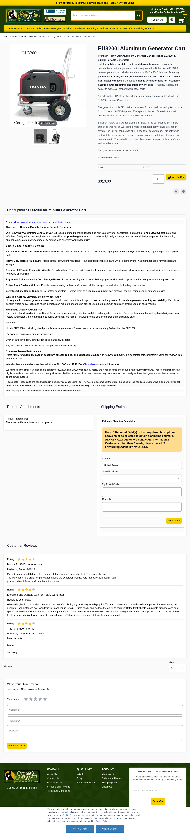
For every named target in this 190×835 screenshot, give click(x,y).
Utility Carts (55, 37)
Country (106, 458)
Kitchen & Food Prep (74, 28)
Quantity (106, 499)
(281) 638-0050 (28, 787)
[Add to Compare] (183, 191)
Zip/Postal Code (110, 484)
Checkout (107, 786)
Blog (79, 778)
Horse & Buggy (53, 28)
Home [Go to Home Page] (6, 37)
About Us (52, 774)
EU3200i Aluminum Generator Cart (80, 37)
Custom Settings (110, 829)
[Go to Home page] (23, 15)
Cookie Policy (68, 815)
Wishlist (81, 774)
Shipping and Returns (58, 786)
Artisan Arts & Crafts (122, 28)
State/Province (110, 471)
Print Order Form (86, 782)
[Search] (138, 15)
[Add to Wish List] (176, 191)
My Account (108, 774)
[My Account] (171, 19)
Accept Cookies (80, 829)
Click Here (89, 364)
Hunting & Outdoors (98, 28)
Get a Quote (174, 520)
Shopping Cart (109, 782)
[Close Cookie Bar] (187, 809)
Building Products (145, 28)
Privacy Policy (54, 782)
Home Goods (17, 28)
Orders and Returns (112, 778)
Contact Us (157, 19)
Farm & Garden (34, 28)
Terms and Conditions (58, 791)
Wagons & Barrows (38, 37)
